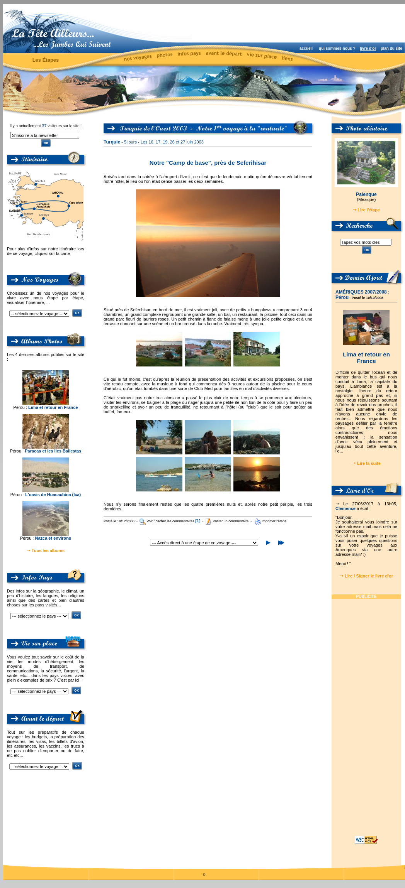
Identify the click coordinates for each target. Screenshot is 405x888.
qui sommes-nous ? (337, 48)
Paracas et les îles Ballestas (53, 451)
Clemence (345, 508)
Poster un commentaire (230, 521)
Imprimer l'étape (274, 521)
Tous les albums (48, 550)
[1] (197, 520)
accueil (306, 48)
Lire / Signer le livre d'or (369, 576)
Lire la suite (369, 463)
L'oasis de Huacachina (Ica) (53, 494)
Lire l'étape (368, 210)
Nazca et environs (53, 538)
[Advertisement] (366, 714)
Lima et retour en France (53, 407)
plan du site (391, 48)
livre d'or (368, 48)
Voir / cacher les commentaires (170, 521)
